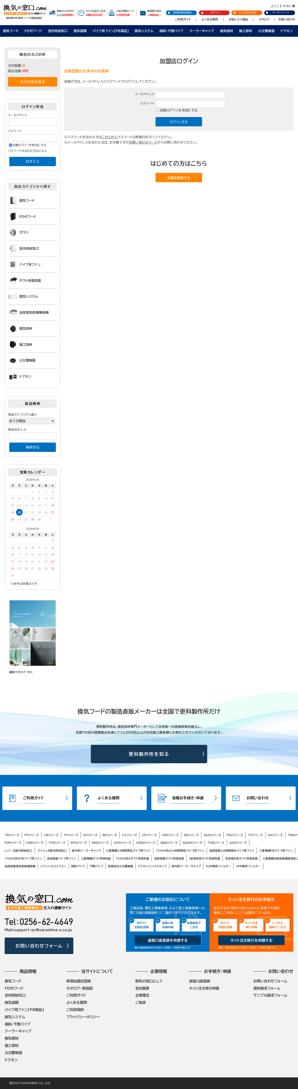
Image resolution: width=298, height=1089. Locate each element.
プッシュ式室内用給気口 (52, 850)
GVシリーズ (275, 835)
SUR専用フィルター (218, 866)
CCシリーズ (129, 835)
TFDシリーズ (56, 842)
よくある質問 (209, 19)
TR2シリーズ (234, 835)
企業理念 (142, 995)
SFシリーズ (90, 835)
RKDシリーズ (100, 842)
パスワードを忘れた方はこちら (27, 150)
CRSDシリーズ (145, 842)
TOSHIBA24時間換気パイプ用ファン (180, 850)
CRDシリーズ (35, 842)
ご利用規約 (75, 1010)
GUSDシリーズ (192, 842)
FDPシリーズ (13, 842)
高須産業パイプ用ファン (61, 858)
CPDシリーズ (122, 842)
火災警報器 (266, 31)
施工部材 (245, 31)
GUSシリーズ (212, 835)
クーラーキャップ (201, 31)
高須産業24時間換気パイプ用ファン (231, 850)
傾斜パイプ (78, 866)
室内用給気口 (58, 31)
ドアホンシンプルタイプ (152, 866)
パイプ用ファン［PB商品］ (111, 31)
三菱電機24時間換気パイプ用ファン (128, 850)
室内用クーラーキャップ (186, 866)
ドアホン (287, 31)
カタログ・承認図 (79, 988)
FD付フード (33, 31)
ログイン (210, 12)
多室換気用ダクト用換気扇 (241, 858)
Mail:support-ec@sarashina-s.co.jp (38, 930)
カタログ (264, 19)
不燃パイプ (96, 866)
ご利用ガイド (183, 19)
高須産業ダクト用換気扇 (169, 858)
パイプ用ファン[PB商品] (24, 1010)
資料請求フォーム (266, 988)
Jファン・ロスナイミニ (53, 866)
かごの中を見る (245, 12)
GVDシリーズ (238, 842)
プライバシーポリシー (83, 1017)
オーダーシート (277, 12)
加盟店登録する (178, 177)
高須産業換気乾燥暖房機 (20, 866)
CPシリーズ (149, 835)
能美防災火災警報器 (120, 866)
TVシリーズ (255, 835)
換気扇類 (80, 31)
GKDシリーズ (169, 842)
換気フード (11, 31)
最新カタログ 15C (21, 672)
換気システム (144, 31)
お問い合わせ (286, 19)
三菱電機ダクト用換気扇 (96, 858)
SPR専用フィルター (248, 866)
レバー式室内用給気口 (18, 850)
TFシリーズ (71, 835)
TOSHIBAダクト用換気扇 (132, 858)
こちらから (109, 137)
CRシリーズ (51, 835)
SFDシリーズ (78, 842)
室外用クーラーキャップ (86, 850)
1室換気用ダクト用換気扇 (204, 858)
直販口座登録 (199, 981)
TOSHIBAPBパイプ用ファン (23, 858)
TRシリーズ (12, 835)
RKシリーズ (109, 835)
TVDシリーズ (215, 842)
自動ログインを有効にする (178, 110)
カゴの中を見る (32, 82)
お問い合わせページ (143, 142)
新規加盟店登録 (179, 12)
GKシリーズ (191, 835)
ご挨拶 (140, 1002)
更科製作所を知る (149, 754)
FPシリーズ (31, 835)
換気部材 (226, 31)
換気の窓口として (149, 981)
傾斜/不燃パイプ (171, 31)
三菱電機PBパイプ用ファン (276, 850)
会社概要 (142, 988)
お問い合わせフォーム (39, 946)
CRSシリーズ (170, 835)
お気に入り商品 (238, 19)
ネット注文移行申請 (204, 988)
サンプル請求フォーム (270, 995)
